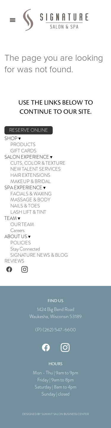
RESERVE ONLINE (28, 130)
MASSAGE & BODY (30, 200)
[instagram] (24, 269)
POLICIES (20, 243)
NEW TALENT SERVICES (35, 169)
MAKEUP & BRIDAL (30, 181)
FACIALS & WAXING (31, 194)
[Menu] (12, 20)
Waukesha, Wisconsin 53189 (55, 316)
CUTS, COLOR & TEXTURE (37, 163)
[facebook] (9, 269)
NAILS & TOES (25, 206)
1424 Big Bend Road (55, 309)
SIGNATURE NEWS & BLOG (39, 255)
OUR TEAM (22, 224)
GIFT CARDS (23, 151)
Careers (17, 230)
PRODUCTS (23, 144)
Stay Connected (25, 249)
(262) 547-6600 (59, 330)
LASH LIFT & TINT (28, 212)
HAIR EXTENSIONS (30, 175)
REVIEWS (14, 261)
